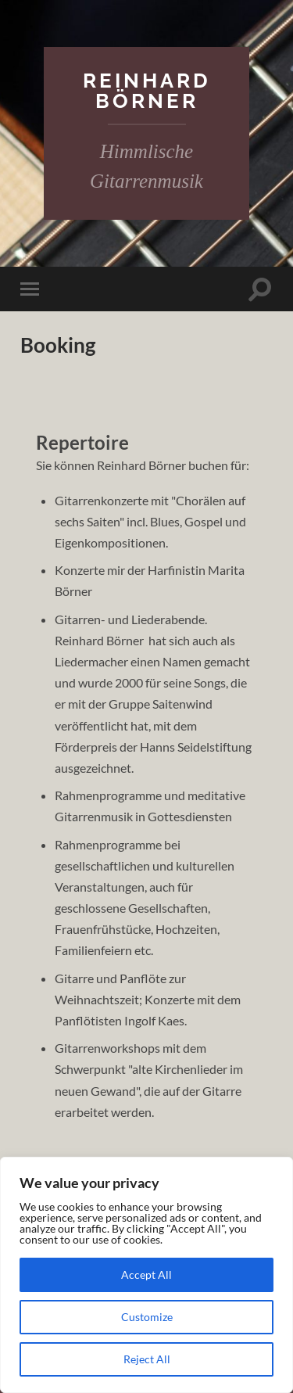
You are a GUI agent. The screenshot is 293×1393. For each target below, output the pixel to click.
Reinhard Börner (147, 90)
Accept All (146, 1274)
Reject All (146, 1359)
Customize (147, 1316)
